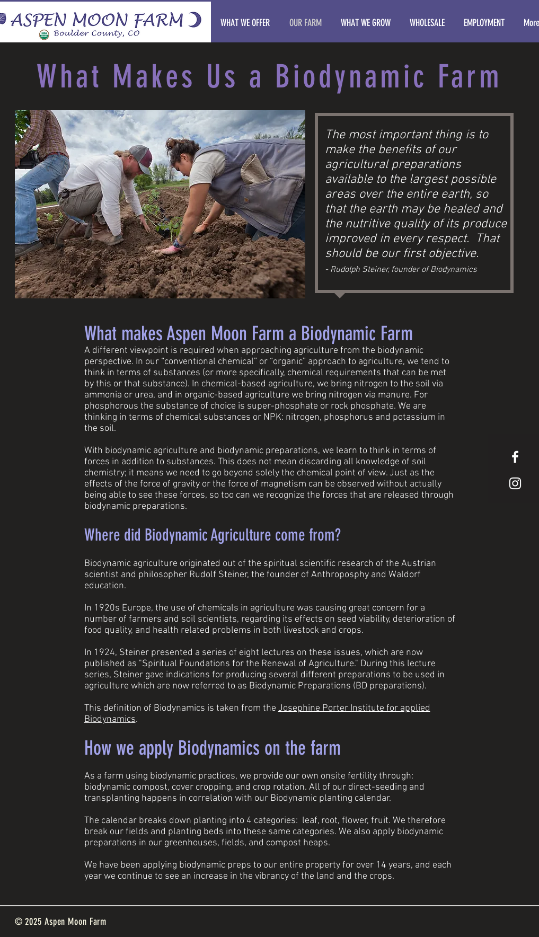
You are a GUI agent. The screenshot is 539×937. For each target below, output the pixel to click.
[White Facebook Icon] (515, 457)
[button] (160, 204)
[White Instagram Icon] (515, 483)
